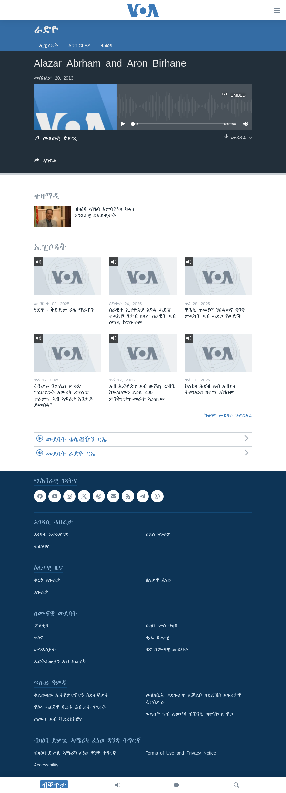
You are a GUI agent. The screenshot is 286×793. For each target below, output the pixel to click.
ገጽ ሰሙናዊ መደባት (167, 650)
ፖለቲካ (41, 626)
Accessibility (46, 765)
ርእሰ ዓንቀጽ (158, 535)
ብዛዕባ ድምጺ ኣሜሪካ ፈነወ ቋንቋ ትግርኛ (75, 753)
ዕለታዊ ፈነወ (158, 580)
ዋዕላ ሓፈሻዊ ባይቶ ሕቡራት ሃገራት (70, 707)
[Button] (45, 162)
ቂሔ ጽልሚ (157, 638)
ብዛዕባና (41, 547)
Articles (79, 45)
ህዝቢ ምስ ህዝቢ (162, 626)
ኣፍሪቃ (41, 592)
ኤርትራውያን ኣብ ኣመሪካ (60, 662)
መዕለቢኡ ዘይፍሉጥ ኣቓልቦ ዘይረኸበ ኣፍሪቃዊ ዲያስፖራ (193, 698)
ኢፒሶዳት (48, 45)
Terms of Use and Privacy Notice (181, 753)
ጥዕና (38, 638)
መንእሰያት (45, 650)
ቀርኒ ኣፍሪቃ (47, 580)
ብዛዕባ (107, 45)
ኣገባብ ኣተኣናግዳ (51, 535)
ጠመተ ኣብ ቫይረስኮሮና (58, 719)
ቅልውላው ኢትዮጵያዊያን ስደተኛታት (71, 695)
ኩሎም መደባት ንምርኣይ (228, 415)
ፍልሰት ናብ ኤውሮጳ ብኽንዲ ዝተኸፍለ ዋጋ (189, 714)
